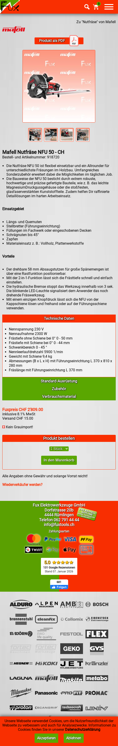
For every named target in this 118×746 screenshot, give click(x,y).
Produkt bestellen (59, 438)
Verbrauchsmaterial (59, 396)
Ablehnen (73, 738)
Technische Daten (59, 318)
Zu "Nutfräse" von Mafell (96, 22)
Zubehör (59, 389)
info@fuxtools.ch (59, 524)
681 (59, 582)
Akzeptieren (46, 738)
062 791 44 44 (66, 519)
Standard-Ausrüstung (59, 381)
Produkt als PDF (59, 40)
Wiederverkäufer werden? (22, 485)
